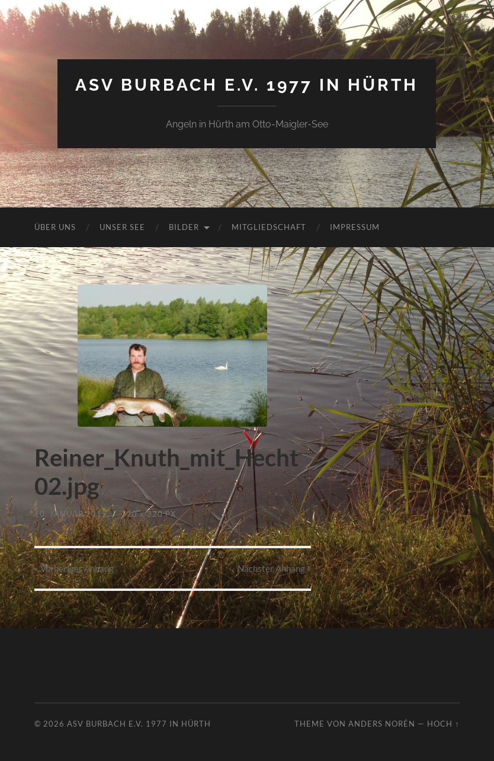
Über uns (55, 227)
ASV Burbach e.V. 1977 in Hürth (246, 85)
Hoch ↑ (443, 723)
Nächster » (274, 568)
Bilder (184, 227)
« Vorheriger (74, 568)
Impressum (355, 227)
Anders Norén (381, 723)
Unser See (122, 227)
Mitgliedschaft (269, 227)
